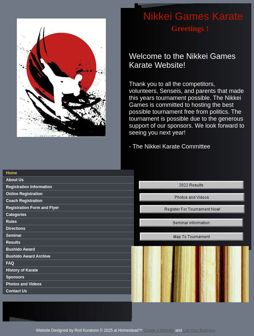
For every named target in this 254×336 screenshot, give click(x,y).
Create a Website (159, 330)
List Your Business (199, 330)
